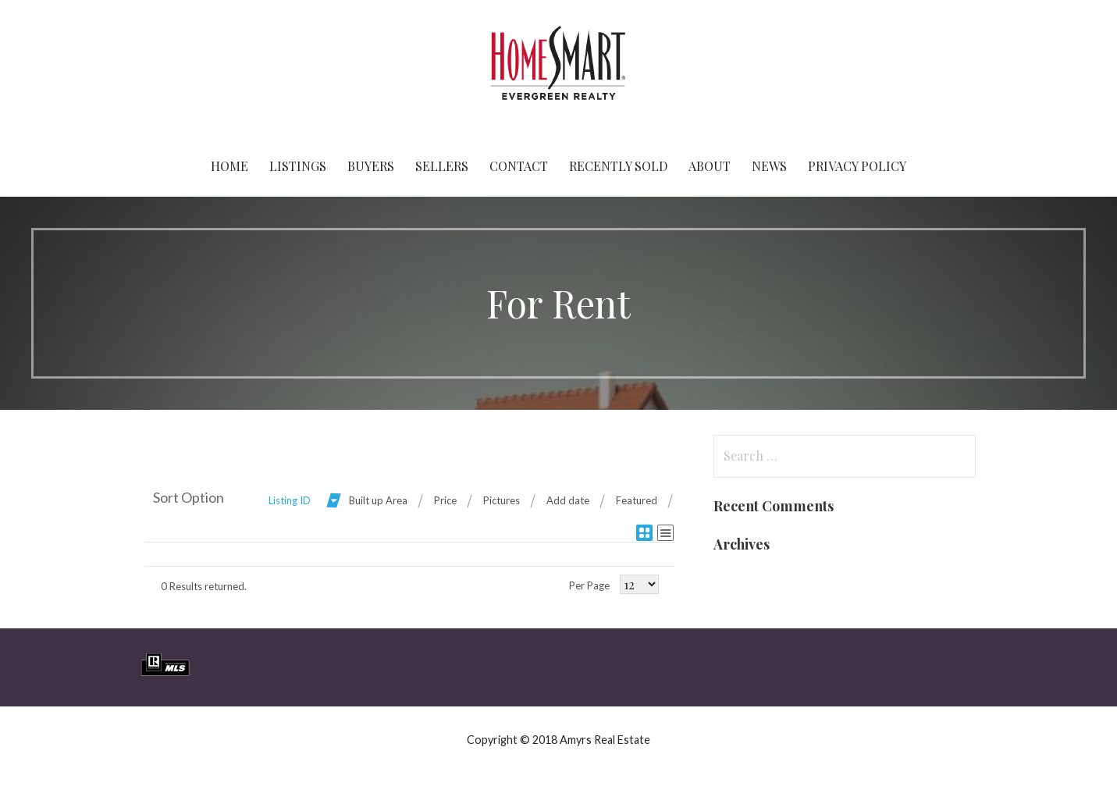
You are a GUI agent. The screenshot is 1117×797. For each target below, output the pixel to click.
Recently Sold (618, 166)
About (709, 166)
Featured (636, 500)
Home (229, 166)
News (769, 166)
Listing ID (290, 500)
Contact (518, 166)
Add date (567, 500)
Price (445, 500)
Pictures (501, 500)
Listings (297, 166)
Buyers (370, 166)
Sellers (441, 166)
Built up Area (378, 500)
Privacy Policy (857, 166)
